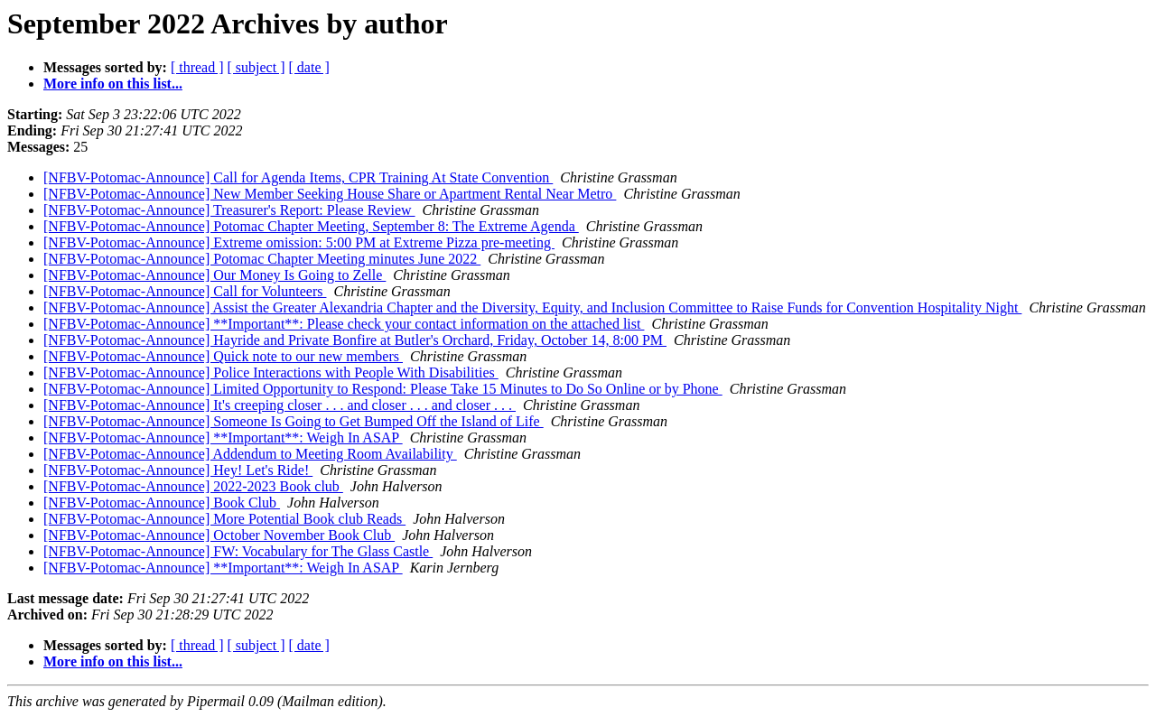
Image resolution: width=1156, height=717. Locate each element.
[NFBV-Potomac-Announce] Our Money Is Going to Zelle (214, 275)
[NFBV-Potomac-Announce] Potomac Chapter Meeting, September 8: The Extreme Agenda (311, 226)
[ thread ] (197, 67)
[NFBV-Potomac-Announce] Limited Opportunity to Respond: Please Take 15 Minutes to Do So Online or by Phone (382, 388)
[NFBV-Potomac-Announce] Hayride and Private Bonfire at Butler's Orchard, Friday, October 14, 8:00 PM (355, 340)
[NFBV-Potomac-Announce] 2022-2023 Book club (193, 486)
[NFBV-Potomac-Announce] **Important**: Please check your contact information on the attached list (343, 323)
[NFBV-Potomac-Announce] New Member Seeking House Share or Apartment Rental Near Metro (329, 193)
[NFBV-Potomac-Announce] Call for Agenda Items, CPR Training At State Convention (298, 177)
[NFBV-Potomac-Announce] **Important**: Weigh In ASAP (223, 437)
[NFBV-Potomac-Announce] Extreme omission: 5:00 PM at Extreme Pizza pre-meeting (299, 242)
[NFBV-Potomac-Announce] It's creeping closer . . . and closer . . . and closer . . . (279, 405)
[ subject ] (256, 67)
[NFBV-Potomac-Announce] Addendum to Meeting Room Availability (250, 453)
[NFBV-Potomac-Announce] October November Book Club (219, 535)
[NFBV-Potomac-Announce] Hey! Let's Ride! (177, 470)
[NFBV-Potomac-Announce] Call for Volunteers (184, 291)
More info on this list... (112, 83)
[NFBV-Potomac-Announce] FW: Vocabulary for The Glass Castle (238, 551)
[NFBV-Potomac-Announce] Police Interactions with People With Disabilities (271, 372)
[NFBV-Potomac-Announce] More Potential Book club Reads (224, 518)
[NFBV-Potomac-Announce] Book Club (161, 502)
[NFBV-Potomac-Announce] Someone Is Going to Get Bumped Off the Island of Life (293, 421)
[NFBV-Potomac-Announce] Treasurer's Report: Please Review (229, 210)
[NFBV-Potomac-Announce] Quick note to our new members (223, 356)
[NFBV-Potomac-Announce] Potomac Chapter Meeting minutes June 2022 (261, 258)
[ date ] (309, 67)
